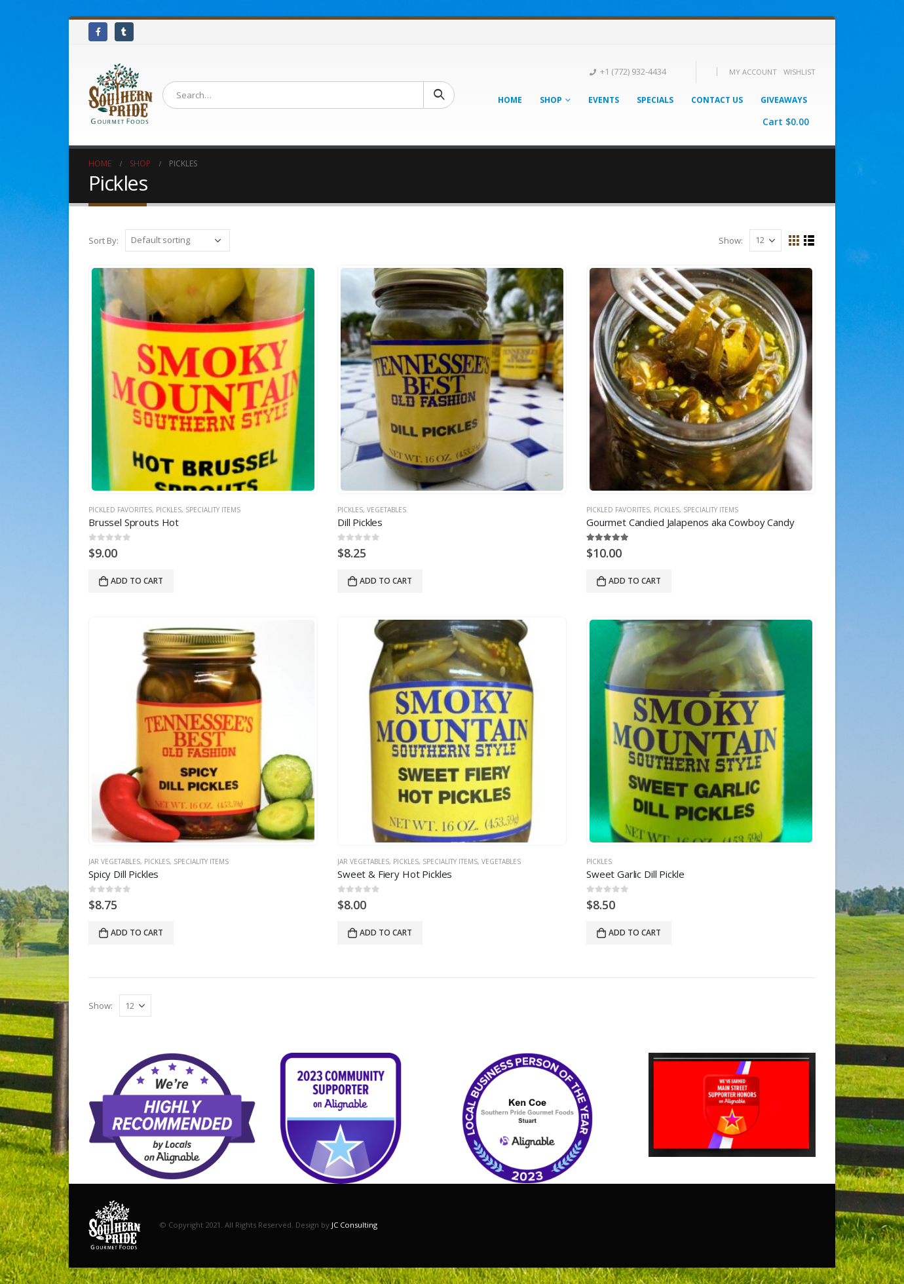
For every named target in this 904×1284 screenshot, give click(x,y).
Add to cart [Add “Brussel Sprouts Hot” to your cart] (137, 580)
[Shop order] (177, 240)
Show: (731, 240)
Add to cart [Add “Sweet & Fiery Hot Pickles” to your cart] (386, 932)
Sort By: (103, 240)
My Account (753, 72)
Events (603, 99)
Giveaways (784, 99)
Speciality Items (212, 509)
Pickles (168, 509)
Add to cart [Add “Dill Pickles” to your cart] (386, 580)
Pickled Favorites (120, 509)
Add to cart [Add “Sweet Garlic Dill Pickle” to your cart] (635, 932)
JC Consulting (354, 1225)
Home (510, 99)
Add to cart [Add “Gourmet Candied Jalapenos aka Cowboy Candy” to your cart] (635, 580)
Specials (655, 99)
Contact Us (717, 99)
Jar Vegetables (114, 861)
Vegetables (386, 509)
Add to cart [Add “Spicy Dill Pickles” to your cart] (137, 932)
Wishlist (799, 72)
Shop (551, 99)
